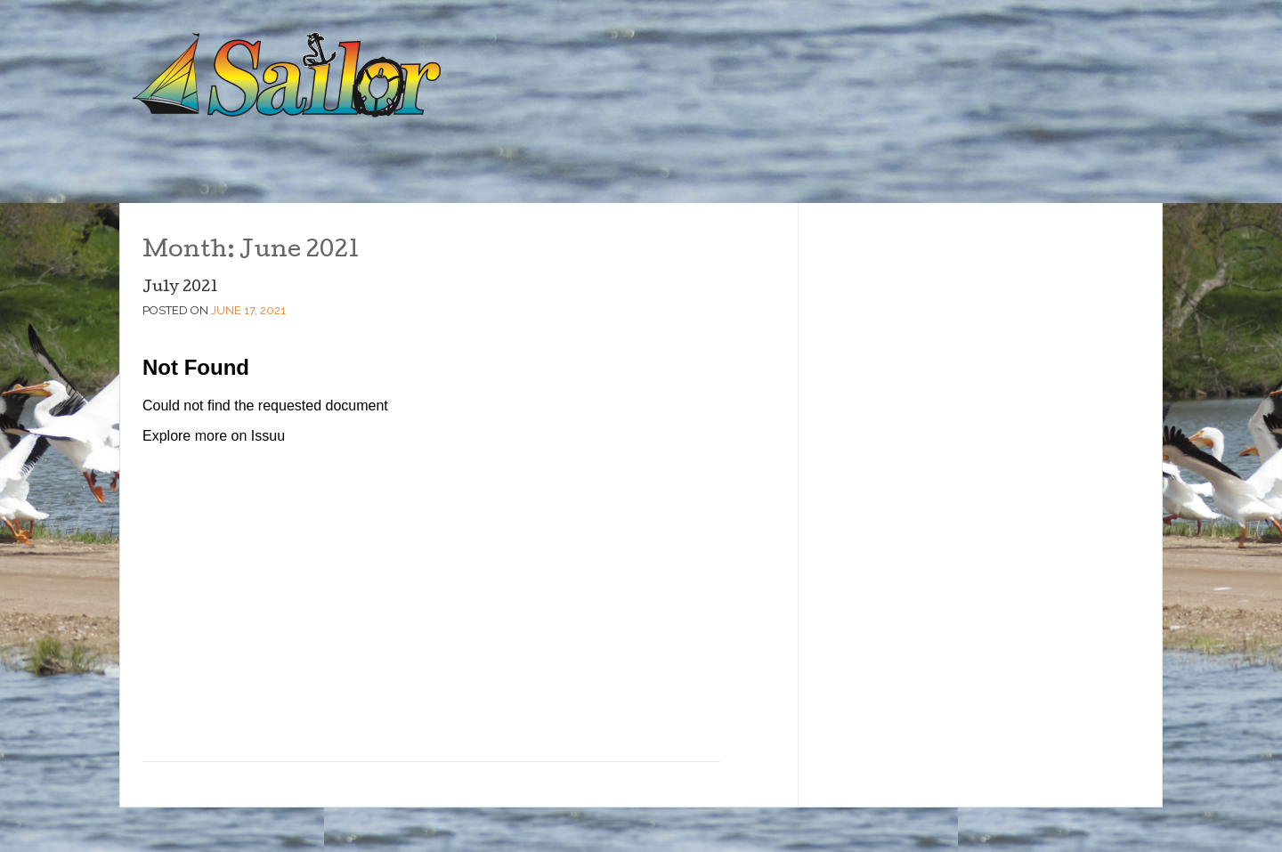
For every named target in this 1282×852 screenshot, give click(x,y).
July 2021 (180, 288)
